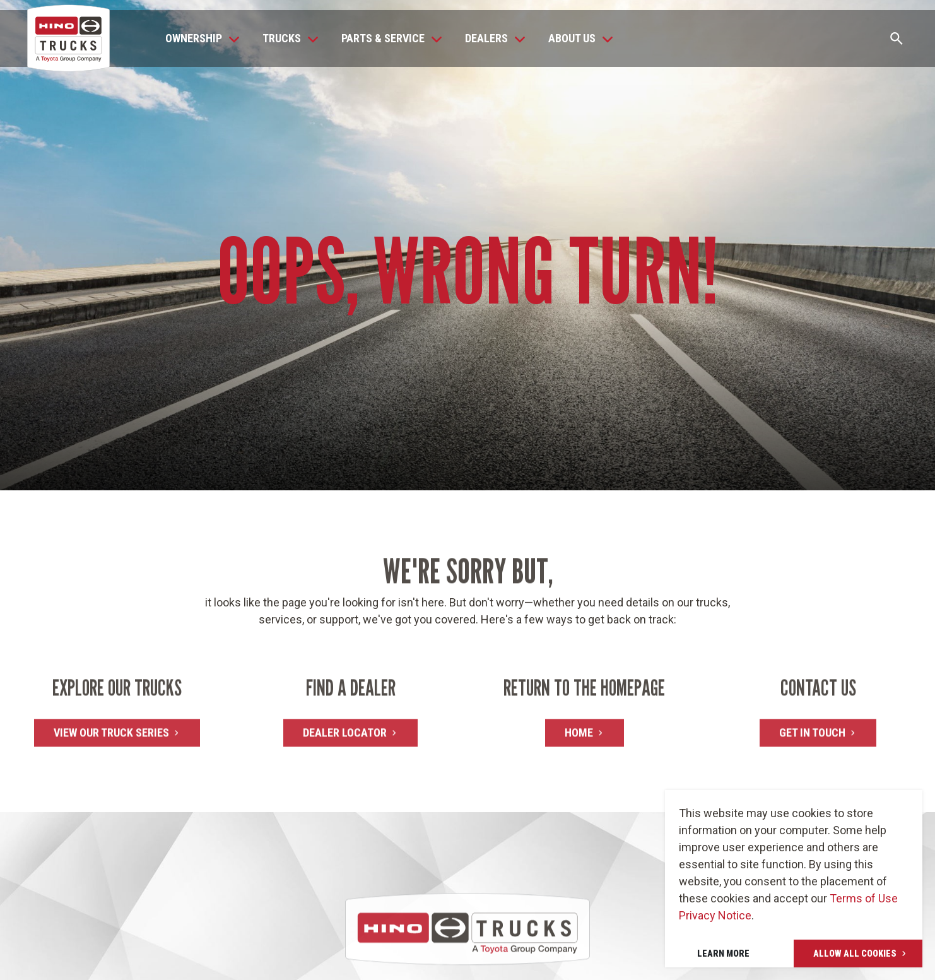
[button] (198, 38)
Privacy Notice (715, 915)
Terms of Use (864, 898)
